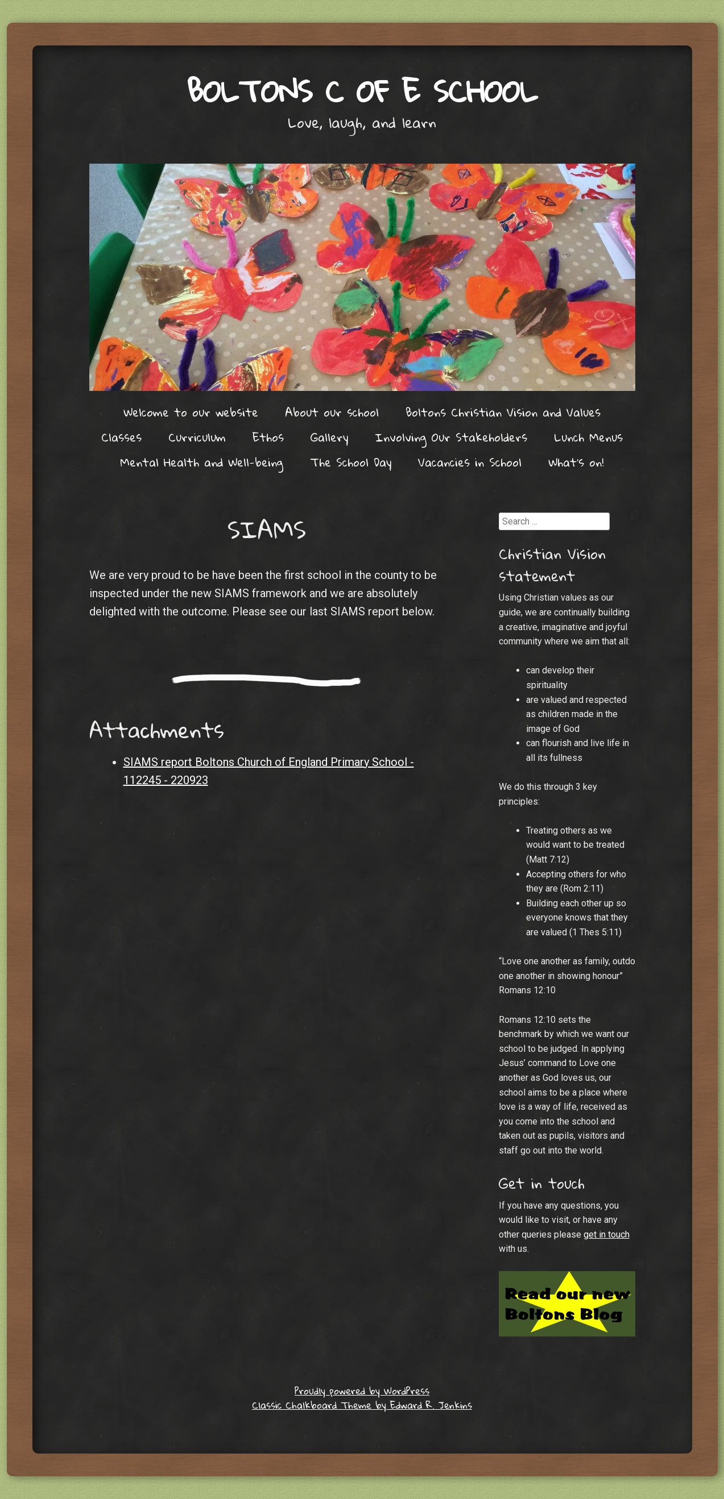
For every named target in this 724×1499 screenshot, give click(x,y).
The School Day (350, 462)
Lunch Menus (588, 437)
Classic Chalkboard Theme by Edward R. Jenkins (362, 1405)
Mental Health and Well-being (201, 462)
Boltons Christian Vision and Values (503, 412)
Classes (121, 437)
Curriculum (197, 437)
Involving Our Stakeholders (451, 437)
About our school (332, 412)
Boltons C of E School (362, 91)
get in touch (607, 1234)
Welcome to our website (190, 412)
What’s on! (576, 462)
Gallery (329, 437)
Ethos (268, 437)
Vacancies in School (470, 462)
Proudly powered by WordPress (362, 1391)
